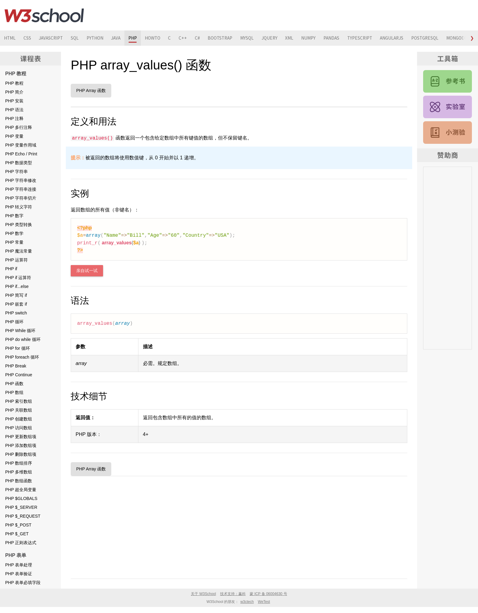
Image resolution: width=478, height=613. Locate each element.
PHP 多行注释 (18, 127)
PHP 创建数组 (18, 418)
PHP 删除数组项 (20, 454)
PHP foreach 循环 (22, 357)
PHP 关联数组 (18, 410)
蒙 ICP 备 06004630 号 (268, 594)
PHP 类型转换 (18, 224)
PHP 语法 (14, 109)
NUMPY (332, 38)
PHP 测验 (447, 132)
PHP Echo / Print (21, 153)
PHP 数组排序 (18, 463)
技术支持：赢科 (233, 594)
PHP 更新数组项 (20, 436)
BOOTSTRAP (237, 38)
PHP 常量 (14, 242)
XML (311, 38)
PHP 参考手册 (447, 81)
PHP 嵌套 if (16, 304)
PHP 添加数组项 (20, 445)
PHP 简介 (14, 92)
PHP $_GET (17, 533)
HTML (10, 38)
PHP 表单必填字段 (23, 582)
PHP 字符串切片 (20, 198)
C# (213, 38)
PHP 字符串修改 (20, 180)
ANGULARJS (421, 38)
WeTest (264, 602)
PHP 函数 (14, 383)
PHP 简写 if (16, 295)
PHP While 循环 (20, 330)
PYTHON (102, 38)
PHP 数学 (14, 233)
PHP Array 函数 (91, 90)
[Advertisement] (239, 526)
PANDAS (356, 38)
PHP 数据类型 (18, 162)
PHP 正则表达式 (20, 542)
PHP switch (16, 312)
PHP (143, 38)
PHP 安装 (14, 100)
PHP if (11, 268)
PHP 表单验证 (18, 573)
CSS (29, 38)
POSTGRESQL (457, 38)
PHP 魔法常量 (18, 251)
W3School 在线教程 (44, 15)
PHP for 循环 (17, 348)
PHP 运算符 (16, 259)
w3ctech (247, 602)
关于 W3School (203, 594)
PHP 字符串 (16, 171)
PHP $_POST (18, 525)
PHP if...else (17, 286)
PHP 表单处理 (18, 564)
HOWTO (165, 38)
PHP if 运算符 (18, 277)
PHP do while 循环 (23, 339)
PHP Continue (18, 374)
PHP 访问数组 (18, 427)
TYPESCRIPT (387, 38)
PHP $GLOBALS (21, 498)
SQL (80, 38)
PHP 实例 (447, 107)
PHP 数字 (14, 215)
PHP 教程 (14, 83)
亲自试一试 (87, 270)
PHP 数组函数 (18, 480)
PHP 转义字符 (18, 206)
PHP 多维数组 (18, 471)
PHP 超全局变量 (20, 489)
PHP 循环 (14, 321)
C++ (198, 38)
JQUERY (290, 38)
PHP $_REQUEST (23, 516)
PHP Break (15, 365)
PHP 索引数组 (18, 401)
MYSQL (266, 38)
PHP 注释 (14, 118)
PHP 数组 (14, 392)
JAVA (125, 38)
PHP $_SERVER (21, 507)
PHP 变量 (14, 136)
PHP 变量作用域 (20, 145)
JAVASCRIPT (54, 38)
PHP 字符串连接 (20, 189)
